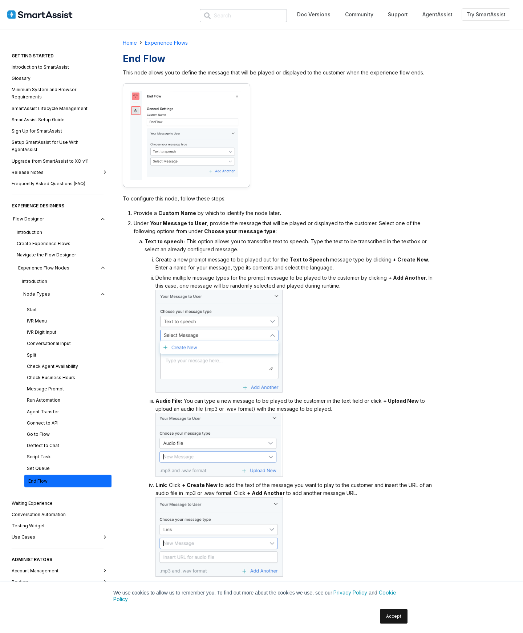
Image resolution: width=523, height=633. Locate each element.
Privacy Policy (350, 592)
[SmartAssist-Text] (40, 14)
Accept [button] (393, 616)
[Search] (243, 15)
